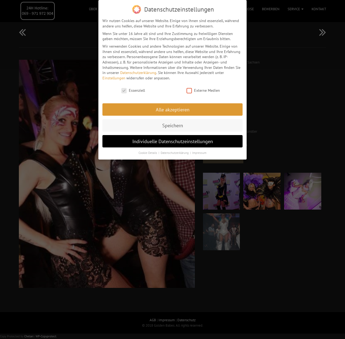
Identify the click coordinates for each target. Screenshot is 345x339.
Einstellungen (113, 76)
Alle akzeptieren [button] (172, 108)
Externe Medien (203, 88)
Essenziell (133, 88)
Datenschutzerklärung (138, 71)
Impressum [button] (199, 151)
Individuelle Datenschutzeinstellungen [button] (172, 139)
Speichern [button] (172, 124)
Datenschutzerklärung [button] (175, 151)
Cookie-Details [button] (148, 151)
